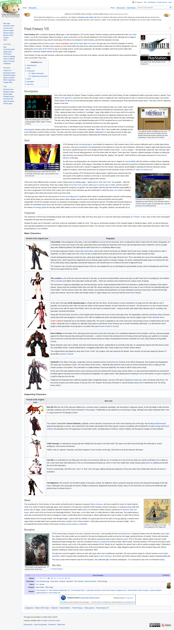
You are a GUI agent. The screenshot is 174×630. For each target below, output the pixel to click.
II (38, 578)
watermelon (130, 293)
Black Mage (40, 587)
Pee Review (7, 54)
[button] (164, 575)
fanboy (162, 560)
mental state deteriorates (83, 251)
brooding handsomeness (157, 423)
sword (154, 260)
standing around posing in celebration (73, 524)
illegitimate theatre (132, 380)
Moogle (41, 584)
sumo (38, 229)
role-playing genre (85, 144)
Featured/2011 (65, 608)
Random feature (8, 33)
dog (83, 407)
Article (24, 8)
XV (69, 578)
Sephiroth (69, 581)
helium (49, 486)
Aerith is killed (56, 321)
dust (81, 118)
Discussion (32, 8)
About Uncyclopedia (40, 624)
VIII (52, 578)
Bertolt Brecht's (142, 204)
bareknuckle (61, 281)
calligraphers (99, 132)
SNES (87, 110)
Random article (8, 35)
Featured (54, 608)
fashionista (114, 362)
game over (113, 190)
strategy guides (41, 207)
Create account (162, 2)
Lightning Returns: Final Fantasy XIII (48, 593)
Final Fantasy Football (56, 590)
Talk (145, 2)
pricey (127, 207)
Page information (8, 101)
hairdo (59, 260)
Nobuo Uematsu (96, 504)
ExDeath (62, 581)
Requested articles (9, 73)
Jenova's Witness (155, 590)
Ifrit (37, 584)
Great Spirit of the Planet (43, 49)
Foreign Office (7, 82)
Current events (8, 28)
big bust (113, 287)
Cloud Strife (54, 581)
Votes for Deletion (9, 59)
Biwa (85, 510)
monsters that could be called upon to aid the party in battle (93, 185)
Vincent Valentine (90, 581)
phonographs (29, 129)
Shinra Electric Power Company (138, 590)
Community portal (9, 49)
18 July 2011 (129, 598)
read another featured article (90, 598)
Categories (29, 608)
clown (78, 469)
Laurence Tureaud (66, 354)
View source (120, 8)
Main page (6, 23)
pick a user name (87, 17)
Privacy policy (28, 624)
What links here (8, 89)
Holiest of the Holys (42, 608)
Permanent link (8, 99)
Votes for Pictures (9, 61)
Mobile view (61, 624)
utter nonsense (106, 556)
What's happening (9, 80)
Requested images (9, 75)
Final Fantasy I (57, 569)
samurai (102, 242)
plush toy (149, 463)
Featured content (8, 26)
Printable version (8, 96)
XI (60, 578)
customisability (129, 161)
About (5, 40)
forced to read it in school (108, 326)
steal (105, 444)
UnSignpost (7, 63)
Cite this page (7, 103)
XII (63, 578)
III (40, 578)
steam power (49, 43)
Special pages (7, 94)
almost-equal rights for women (84, 43)
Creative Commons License (51, 620)
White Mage (49, 587)
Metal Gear (28, 507)
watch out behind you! (144, 170)
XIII (66, 578)
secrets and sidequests (68, 196)
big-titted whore (158, 317)
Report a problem (8, 78)
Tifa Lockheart (78, 581)
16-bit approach (66, 98)
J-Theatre (136, 217)
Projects (5, 37)
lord (124, 150)
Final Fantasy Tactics (78, 590)
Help (4, 47)
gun (150, 336)
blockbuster (125, 534)
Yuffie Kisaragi (102, 581)
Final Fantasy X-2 (42, 590)
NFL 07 (67, 590)
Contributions (152, 2)
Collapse (166, 575)
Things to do (7, 70)
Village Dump (7, 52)
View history (131, 8)
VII (48, 578)
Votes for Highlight (9, 56)
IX (55, 578)
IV (43, 578)
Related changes (8, 92)
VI (45, 578)
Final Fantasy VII (102, 608)
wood (114, 112)
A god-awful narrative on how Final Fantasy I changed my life (106, 590)
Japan (66, 37)
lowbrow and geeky (100, 542)
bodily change (155, 426)
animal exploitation (62, 43)
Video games (89, 608)
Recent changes (8, 30)
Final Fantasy (77, 608)
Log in (170, 2)
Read (113, 8)
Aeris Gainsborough (42, 581)
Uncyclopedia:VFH (128, 602)
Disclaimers (52, 624)
